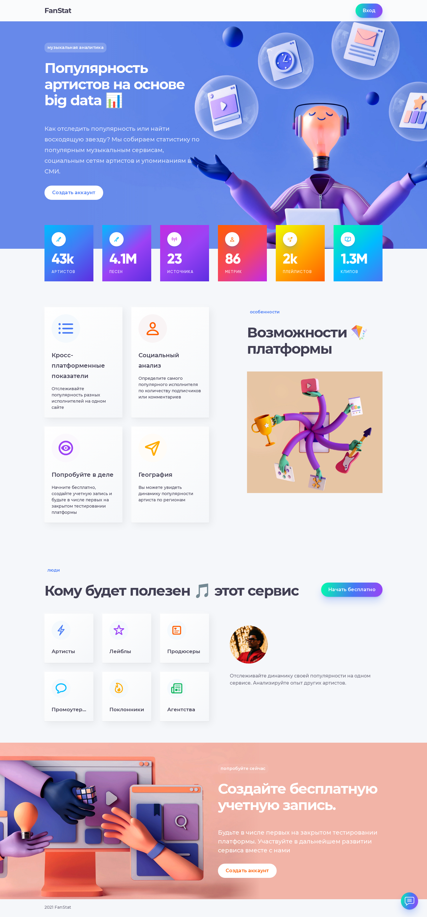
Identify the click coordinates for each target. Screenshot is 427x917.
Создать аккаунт (73, 192)
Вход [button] (369, 10)
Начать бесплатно (351, 589)
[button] (68, 638)
